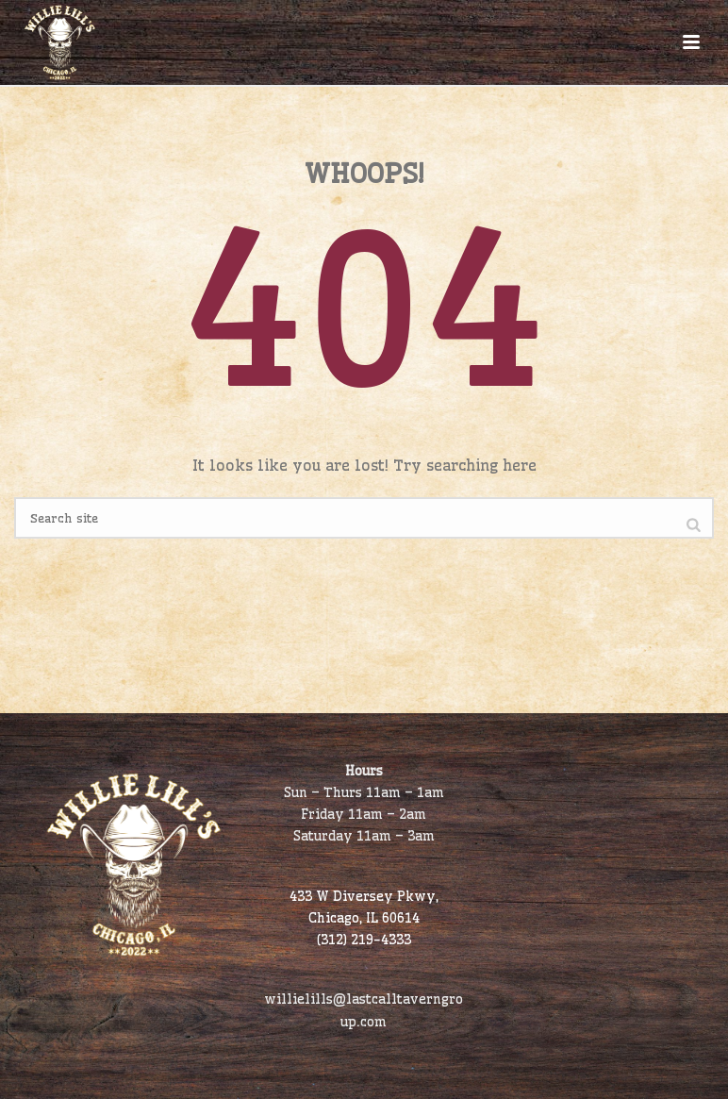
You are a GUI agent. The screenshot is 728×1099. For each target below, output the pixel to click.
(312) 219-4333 (364, 939)
